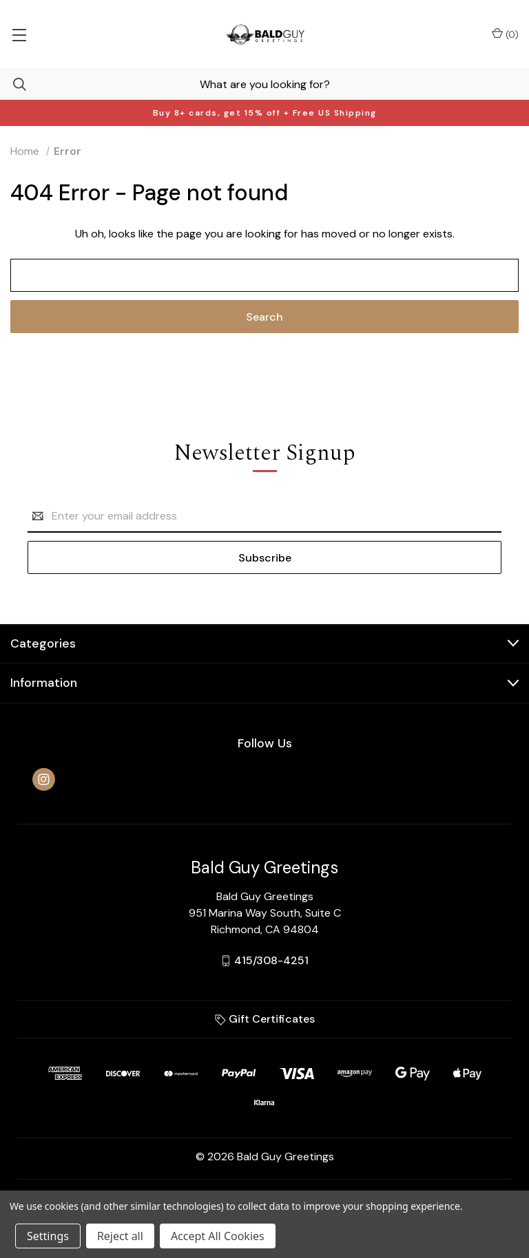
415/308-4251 (271, 960)
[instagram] (44, 779)
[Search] (13, 84)
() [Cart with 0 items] (505, 34)
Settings (48, 1236)
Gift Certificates (265, 1019)
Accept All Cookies (217, 1236)
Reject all (120, 1236)
